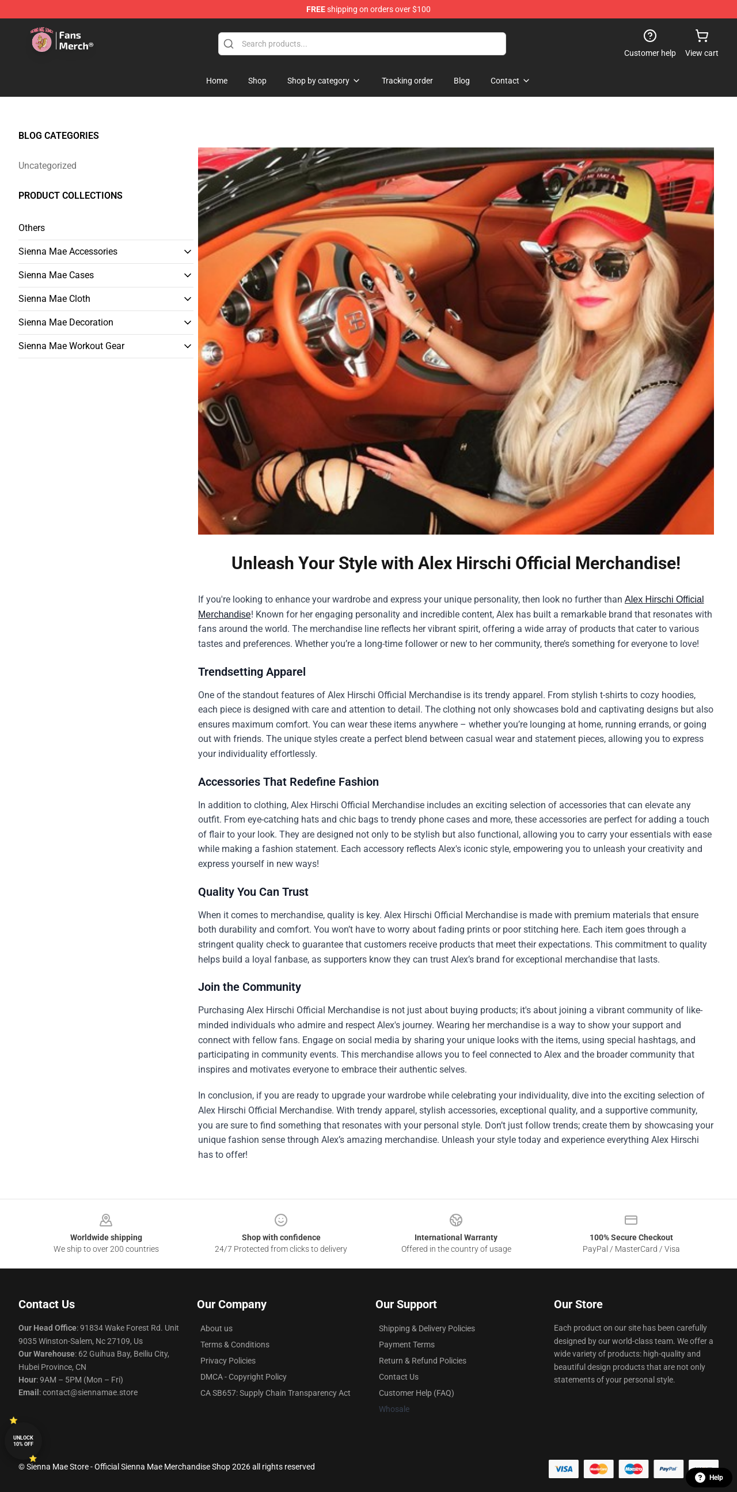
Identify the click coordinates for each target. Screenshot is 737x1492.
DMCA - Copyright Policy (243, 1376)
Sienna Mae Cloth (54, 298)
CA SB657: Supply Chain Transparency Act (275, 1393)
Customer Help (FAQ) (416, 1393)
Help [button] (709, 1477)
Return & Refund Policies (422, 1360)
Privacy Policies (228, 1360)
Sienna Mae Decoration (65, 322)
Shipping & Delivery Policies (427, 1328)
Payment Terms (407, 1344)
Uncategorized (47, 165)
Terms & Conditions (234, 1344)
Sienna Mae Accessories (67, 251)
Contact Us (399, 1376)
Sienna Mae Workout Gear (71, 345)
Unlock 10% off (23, 1441)
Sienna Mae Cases (56, 275)
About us (216, 1328)
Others (31, 227)
